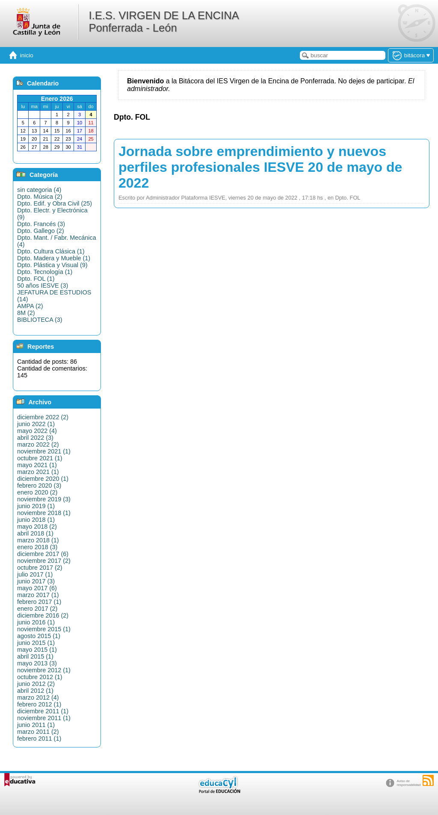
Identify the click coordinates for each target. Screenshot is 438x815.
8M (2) (26, 312)
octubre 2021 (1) (39, 458)
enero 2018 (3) (37, 547)
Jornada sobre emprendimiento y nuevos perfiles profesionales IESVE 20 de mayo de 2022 (260, 167)
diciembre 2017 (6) (42, 553)
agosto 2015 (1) (38, 636)
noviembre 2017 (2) (44, 560)
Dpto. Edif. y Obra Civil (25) (54, 203)
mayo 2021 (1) (37, 465)
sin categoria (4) (39, 189)
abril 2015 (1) (35, 656)
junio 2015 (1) (36, 642)
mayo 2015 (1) (37, 649)
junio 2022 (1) (36, 424)
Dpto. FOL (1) (35, 278)
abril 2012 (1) (35, 690)
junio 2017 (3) (36, 581)
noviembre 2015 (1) (44, 629)
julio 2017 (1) (35, 574)
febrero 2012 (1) (39, 704)
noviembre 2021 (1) (44, 451)
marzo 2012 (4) (38, 697)
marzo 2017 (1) (38, 594)
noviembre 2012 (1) (44, 670)
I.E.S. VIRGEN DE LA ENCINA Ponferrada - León (163, 21)
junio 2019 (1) (36, 506)
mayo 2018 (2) (37, 526)
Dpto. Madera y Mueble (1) (53, 258)
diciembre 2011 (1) (42, 711)
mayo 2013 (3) (37, 663)
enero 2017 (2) (37, 608)
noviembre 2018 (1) (44, 512)
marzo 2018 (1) (38, 540)
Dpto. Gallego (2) (40, 230)
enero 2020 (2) (37, 492)
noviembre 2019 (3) (44, 499)
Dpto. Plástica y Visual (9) (52, 265)
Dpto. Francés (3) (41, 224)
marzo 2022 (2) (38, 444)
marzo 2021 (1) (38, 471)
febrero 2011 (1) (39, 738)
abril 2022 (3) (35, 437)
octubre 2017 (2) (39, 567)
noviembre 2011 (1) (44, 718)
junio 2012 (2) (36, 683)
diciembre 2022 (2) (42, 417)
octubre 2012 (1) (39, 677)
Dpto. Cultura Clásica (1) (51, 251)
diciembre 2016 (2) (42, 615)
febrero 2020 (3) (39, 485)
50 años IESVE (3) (42, 285)
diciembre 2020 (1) (42, 478)
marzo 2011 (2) (38, 731)
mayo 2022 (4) (37, 430)
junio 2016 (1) (36, 622)
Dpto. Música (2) (39, 196)
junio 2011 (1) (36, 724)
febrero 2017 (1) (39, 601)
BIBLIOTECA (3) (39, 319)
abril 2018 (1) (35, 533)
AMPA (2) (30, 306)
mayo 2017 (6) (37, 588)
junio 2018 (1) (36, 519)
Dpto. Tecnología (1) (44, 271)
